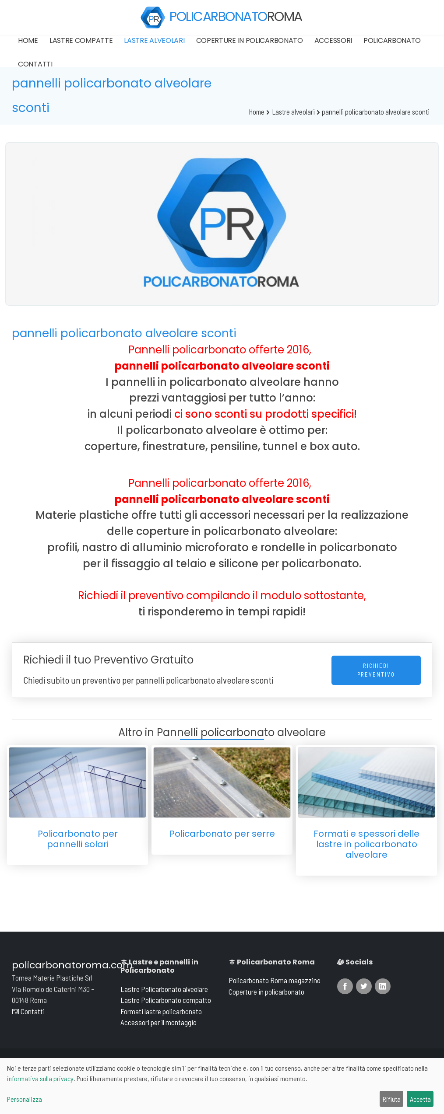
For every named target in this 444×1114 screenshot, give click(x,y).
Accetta (420, 1099)
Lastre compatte (81, 40)
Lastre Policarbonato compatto (165, 999)
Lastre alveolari (154, 40)
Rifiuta (392, 1099)
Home (28, 40)
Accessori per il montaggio (158, 1022)
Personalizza (24, 1099)
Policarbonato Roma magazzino (275, 980)
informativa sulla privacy (40, 1078)
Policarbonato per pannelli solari (78, 839)
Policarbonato (392, 40)
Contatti (35, 64)
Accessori (333, 40)
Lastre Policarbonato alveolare (164, 989)
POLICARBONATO (221, 17)
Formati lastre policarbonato (161, 1011)
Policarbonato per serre (222, 834)
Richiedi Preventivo (376, 670)
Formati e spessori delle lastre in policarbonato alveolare (366, 844)
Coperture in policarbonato (249, 40)
